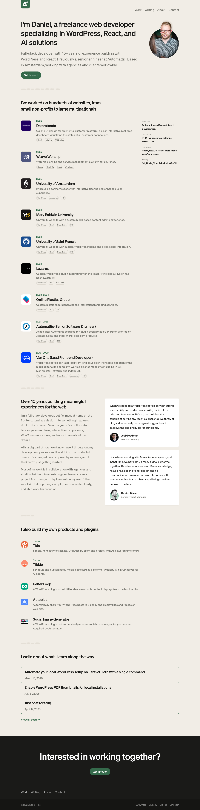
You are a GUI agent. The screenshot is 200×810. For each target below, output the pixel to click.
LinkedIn (174, 804)
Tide (36, 545)
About (161, 10)
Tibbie (38, 564)
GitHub (163, 804)
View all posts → (30, 719)
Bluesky (153, 804)
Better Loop (42, 584)
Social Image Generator (51, 619)
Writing (149, 10)
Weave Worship (48, 156)
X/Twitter (141, 804)
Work (138, 10)
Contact (174, 10)
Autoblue (40, 599)
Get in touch (31, 75)
